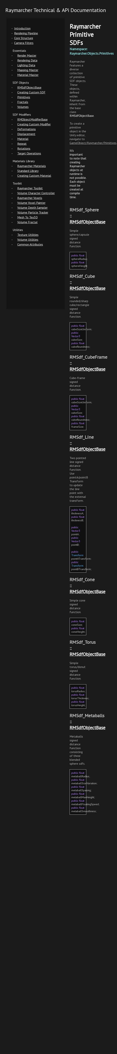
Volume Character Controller (36, 193)
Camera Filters (23, 43)
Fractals (22, 102)
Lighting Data (26, 65)
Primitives (23, 97)
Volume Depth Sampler (32, 207)
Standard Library (27, 171)
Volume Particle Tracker (32, 212)
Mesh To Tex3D (27, 217)
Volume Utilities (27, 239)
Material (22, 139)
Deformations (26, 129)
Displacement (26, 134)
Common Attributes (30, 244)
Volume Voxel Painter (31, 203)
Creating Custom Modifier (34, 124)
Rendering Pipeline (26, 33)
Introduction (22, 28)
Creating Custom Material (34, 176)
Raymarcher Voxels (29, 198)
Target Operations (29, 153)
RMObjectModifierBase (32, 119)
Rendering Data (27, 60)
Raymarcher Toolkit (30, 188)
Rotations (23, 148)
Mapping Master (27, 70)
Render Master (26, 55)
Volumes (23, 107)
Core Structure (23, 38)
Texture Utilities (27, 235)
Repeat (22, 144)
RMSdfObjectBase (29, 87)
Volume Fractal (27, 222)
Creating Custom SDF (31, 92)
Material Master (27, 75)
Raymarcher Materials (31, 166)
